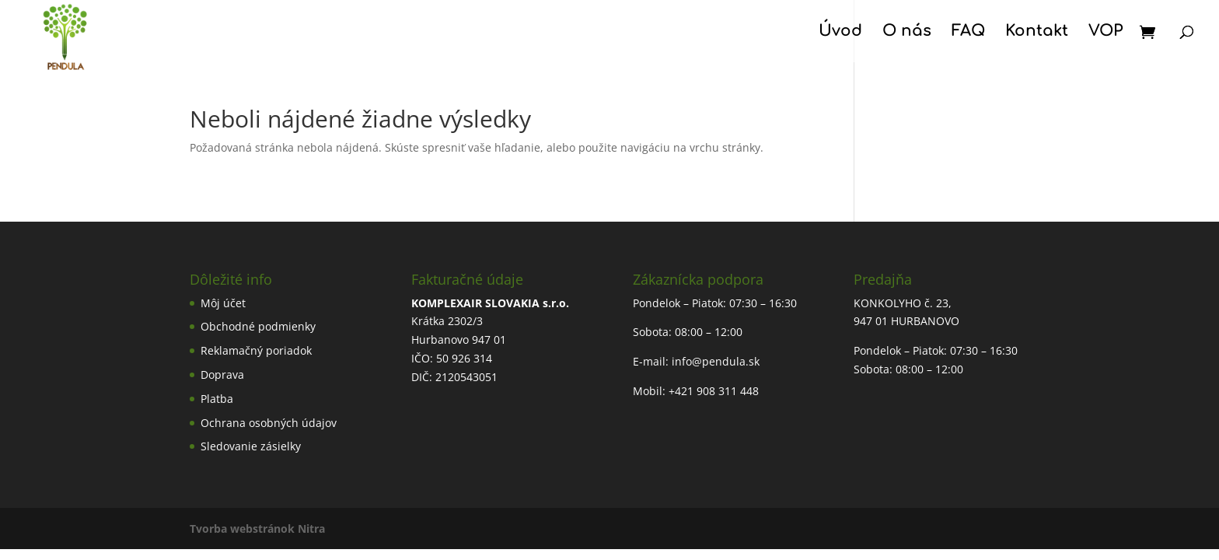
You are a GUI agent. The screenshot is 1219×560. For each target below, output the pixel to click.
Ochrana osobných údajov (269, 422)
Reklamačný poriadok (256, 350)
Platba (217, 398)
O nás (906, 33)
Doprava (222, 374)
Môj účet (223, 303)
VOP (1105, 33)
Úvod (840, 33)
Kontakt (1036, 33)
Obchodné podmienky (258, 326)
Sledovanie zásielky (251, 446)
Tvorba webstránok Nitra (257, 528)
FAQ (968, 33)
